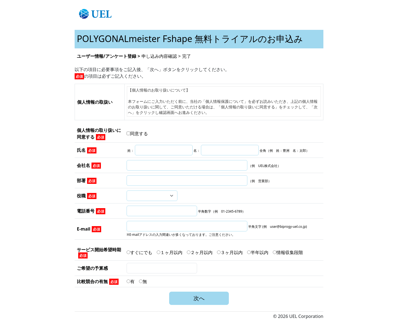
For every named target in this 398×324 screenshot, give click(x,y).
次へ (199, 298)
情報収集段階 (288, 252)
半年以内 (260, 252)
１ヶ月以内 (172, 252)
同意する (137, 133)
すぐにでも (142, 252)
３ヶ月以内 (232, 252)
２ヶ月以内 (202, 252)
